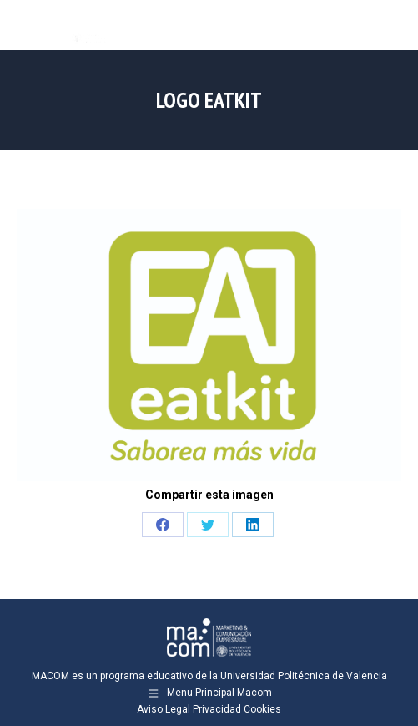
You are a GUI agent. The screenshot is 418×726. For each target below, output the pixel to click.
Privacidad (217, 709)
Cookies (262, 709)
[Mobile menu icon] (391, 25)
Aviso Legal (163, 709)
